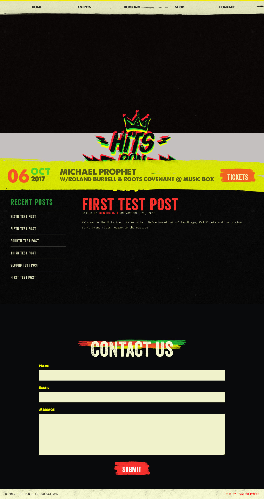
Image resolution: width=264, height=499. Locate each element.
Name (44, 366)
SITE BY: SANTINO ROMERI (242, 494)
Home (37, 7)
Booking (132, 7)
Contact (227, 7)
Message (46, 410)
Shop (179, 7)
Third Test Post (23, 253)
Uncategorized (109, 213)
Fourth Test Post (25, 240)
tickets (237, 178)
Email (44, 388)
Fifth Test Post (23, 228)
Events (84, 7)
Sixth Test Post (23, 216)
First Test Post (23, 277)
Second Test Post (25, 265)
